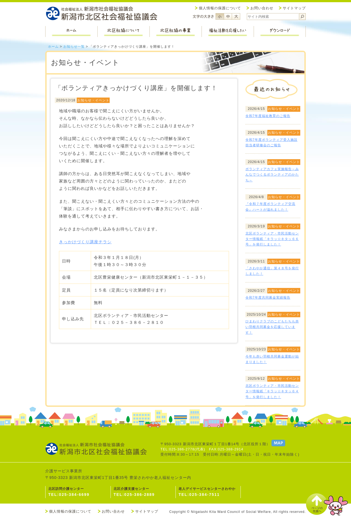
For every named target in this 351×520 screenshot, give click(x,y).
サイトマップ (294, 8)
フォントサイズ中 (228, 16)
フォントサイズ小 (220, 16)
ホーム (53, 46)
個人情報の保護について (220, 8)
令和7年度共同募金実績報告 (267, 297)
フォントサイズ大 (236, 16)
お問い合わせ (261, 8)
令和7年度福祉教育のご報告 (267, 116)
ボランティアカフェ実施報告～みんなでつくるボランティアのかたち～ (272, 174)
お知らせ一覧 (74, 46)
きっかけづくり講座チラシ (85, 241)
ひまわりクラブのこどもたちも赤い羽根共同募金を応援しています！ (272, 327)
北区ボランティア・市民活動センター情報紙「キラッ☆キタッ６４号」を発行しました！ (272, 391)
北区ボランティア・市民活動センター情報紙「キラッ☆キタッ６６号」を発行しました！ (272, 239)
